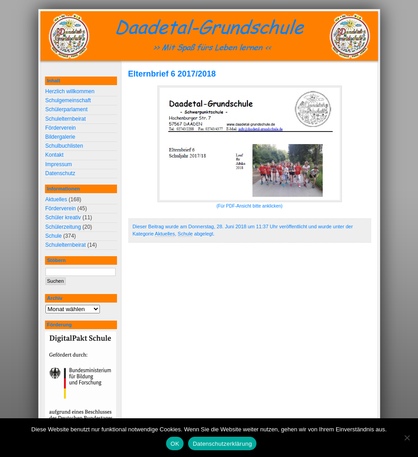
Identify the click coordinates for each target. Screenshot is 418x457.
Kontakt (54, 155)
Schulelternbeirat (65, 119)
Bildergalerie (60, 137)
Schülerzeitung (63, 227)
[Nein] (406, 437)
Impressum (58, 164)
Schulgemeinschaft (68, 100)
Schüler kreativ (63, 217)
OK (175, 443)
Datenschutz (60, 173)
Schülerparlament (66, 109)
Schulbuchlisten (64, 146)
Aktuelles (165, 233)
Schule (185, 233)
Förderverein (60, 128)
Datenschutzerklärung (222, 443)
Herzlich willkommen (69, 91)
